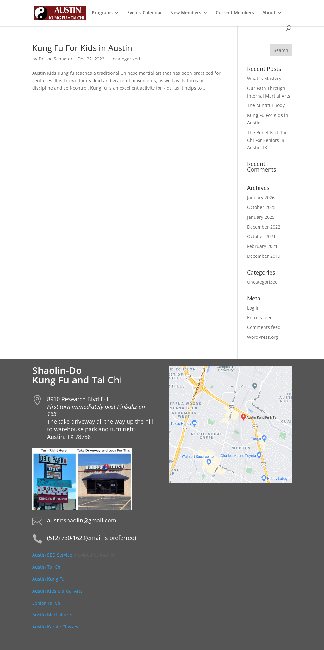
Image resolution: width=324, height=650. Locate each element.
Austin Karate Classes (55, 627)
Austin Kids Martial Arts (57, 591)
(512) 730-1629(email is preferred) (91, 537)
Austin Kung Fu (49, 579)
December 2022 (263, 227)
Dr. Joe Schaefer (55, 59)
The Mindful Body (266, 105)
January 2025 (261, 217)
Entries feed (260, 317)
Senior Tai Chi (47, 603)
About (269, 13)
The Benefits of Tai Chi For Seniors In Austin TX (266, 140)
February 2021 (262, 246)
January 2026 (261, 197)
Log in (253, 308)
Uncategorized (124, 59)
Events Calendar (144, 13)
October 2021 (261, 236)
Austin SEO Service (52, 555)
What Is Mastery (264, 78)
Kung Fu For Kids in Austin (82, 48)
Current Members (235, 13)
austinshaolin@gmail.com (81, 520)
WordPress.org (262, 337)
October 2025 (261, 207)
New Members (185, 13)
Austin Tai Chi (47, 567)
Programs (102, 13)
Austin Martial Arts (52, 615)
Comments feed (264, 327)
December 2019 (263, 256)
